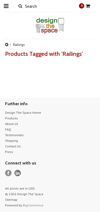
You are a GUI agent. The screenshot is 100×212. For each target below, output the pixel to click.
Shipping (11, 141)
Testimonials (14, 135)
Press (9, 152)
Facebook (8, 173)
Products (11, 118)
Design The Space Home (23, 113)
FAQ (8, 129)
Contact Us (13, 146)
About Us (11, 124)
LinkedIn (17, 173)
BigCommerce (33, 205)
